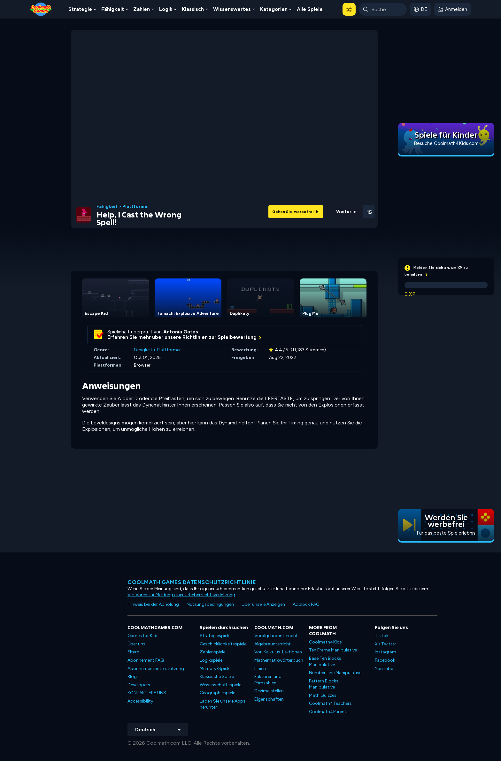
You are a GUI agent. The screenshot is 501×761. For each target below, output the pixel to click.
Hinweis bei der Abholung (153, 604)
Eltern (133, 652)
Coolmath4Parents (329, 711)
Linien (260, 668)
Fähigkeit (112, 9)
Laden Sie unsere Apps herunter (222, 704)
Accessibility (140, 701)
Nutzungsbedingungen (210, 604)
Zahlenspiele (212, 652)
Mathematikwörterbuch (278, 660)
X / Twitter (385, 644)
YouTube (384, 668)
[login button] (452, 9)
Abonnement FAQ (145, 660)
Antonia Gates (180, 332)
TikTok (382, 635)
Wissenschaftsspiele (220, 685)
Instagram (385, 652)
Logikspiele (211, 660)
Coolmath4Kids (325, 642)
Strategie (80, 9)
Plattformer (135, 206)
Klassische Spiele (217, 676)
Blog (132, 676)
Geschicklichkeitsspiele (223, 644)
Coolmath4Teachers (330, 703)
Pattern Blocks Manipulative (323, 684)
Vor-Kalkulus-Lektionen (278, 652)
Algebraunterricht (272, 644)
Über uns (136, 644)
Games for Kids (142, 635)
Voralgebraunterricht (276, 635)
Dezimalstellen (269, 691)
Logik (166, 9)
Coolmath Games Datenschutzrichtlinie (191, 582)
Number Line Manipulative (335, 672)
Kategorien (274, 9)
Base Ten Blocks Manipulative (325, 661)
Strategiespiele (215, 635)
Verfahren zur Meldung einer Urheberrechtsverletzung (181, 594)
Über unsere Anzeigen (263, 604)
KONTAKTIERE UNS (146, 693)
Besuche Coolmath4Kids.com (446, 143)
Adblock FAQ (306, 604)
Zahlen (141, 9)
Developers (138, 685)
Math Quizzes (322, 695)
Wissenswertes (232, 9)
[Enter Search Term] (383, 9)
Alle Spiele (310, 9)
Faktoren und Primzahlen (267, 680)
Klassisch (193, 9)
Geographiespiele (217, 693)
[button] (349, 9)
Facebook (385, 660)
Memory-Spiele (215, 668)
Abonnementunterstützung (155, 668)
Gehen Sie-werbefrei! (296, 211)
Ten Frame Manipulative (333, 650)
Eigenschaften (269, 699)
